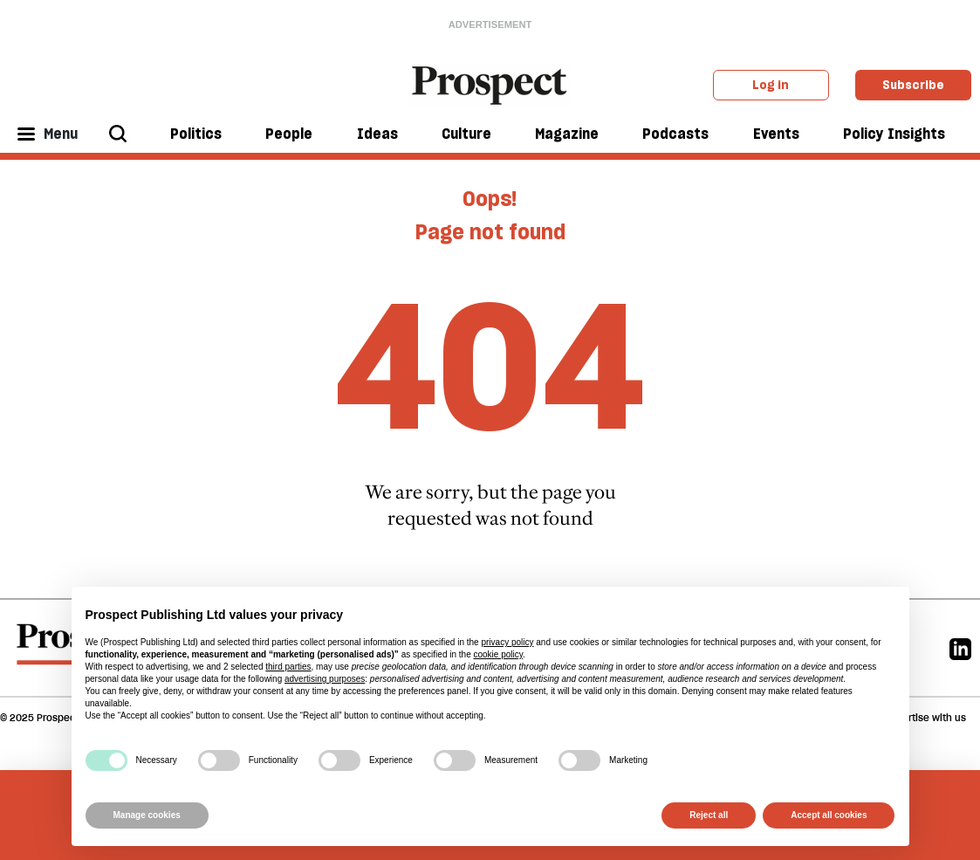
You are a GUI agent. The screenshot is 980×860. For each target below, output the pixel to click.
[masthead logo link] (490, 83)
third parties (288, 666)
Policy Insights (894, 133)
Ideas (377, 133)
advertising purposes (324, 679)
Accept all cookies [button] (829, 815)
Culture (466, 133)
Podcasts (675, 133)
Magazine (567, 133)
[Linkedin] (960, 647)
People (288, 133)
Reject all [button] (708, 815)
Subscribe (913, 85)
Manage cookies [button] (147, 815)
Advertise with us (925, 718)
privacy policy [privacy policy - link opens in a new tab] (507, 642)
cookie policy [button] (498, 654)
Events (776, 133)
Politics (196, 133)
